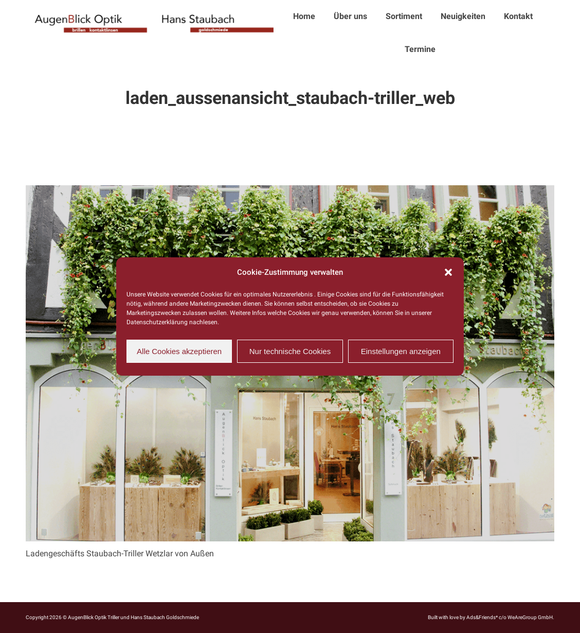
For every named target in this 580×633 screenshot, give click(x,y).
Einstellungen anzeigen (401, 351)
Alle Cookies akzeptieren (179, 351)
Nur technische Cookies (290, 351)
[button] (448, 272)
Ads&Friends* (482, 617)
